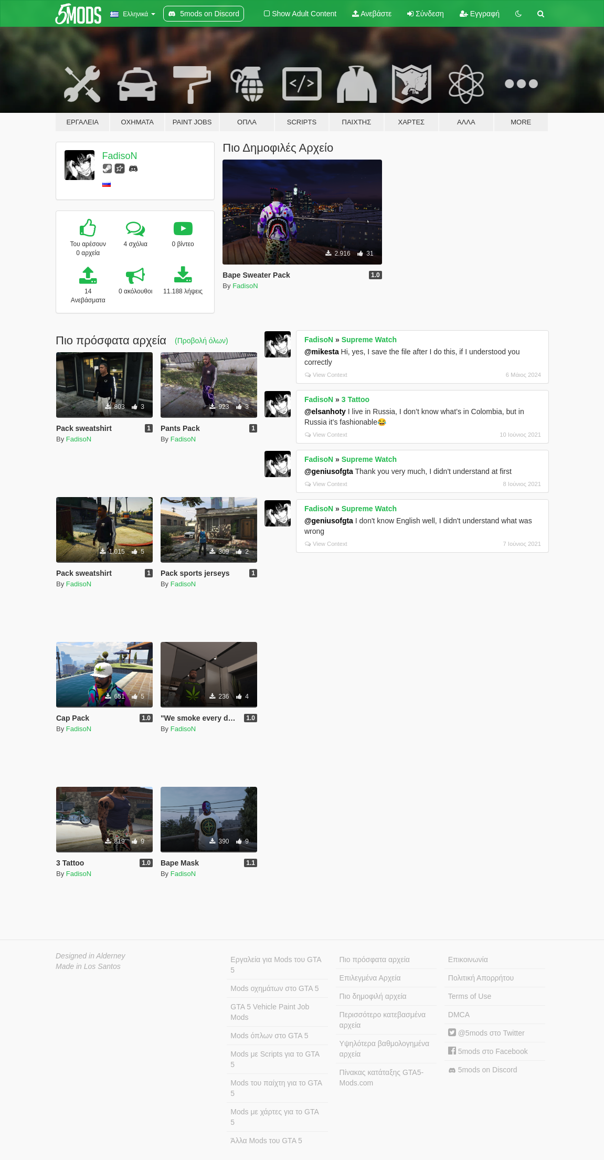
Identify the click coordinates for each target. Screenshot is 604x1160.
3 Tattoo (355, 399)
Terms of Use (469, 996)
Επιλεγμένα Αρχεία (370, 978)
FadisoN (119, 156)
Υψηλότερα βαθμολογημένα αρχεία (384, 1048)
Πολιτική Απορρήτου (481, 978)
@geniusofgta (328, 471)
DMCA (459, 1014)
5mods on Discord (482, 1070)
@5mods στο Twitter (486, 1033)
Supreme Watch (369, 339)
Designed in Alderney (90, 956)
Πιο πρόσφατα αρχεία (375, 959)
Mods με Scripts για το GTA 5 (275, 1059)
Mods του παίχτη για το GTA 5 (276, 1088)
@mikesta (321, 351)
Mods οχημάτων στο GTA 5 (274, 988)
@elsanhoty (325, 411)
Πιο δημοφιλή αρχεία (373, 996)
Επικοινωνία (468, 959)
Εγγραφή (480, 13)
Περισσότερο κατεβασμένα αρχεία (383, 1019)
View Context (326, 375)
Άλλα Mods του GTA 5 (266, 1140)
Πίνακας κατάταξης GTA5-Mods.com (382, 1077)
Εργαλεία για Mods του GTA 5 (275, 964)
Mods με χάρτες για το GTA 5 (274, 1117)
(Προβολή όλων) (201, 340)
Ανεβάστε (371, 13)
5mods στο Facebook (488, 1051)
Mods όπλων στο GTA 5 (269, 1035)
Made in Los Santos (88, 966)
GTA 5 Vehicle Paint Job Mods (269, 1012)
